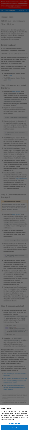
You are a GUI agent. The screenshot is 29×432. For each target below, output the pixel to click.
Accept (14, 428)
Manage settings (14, 423)
